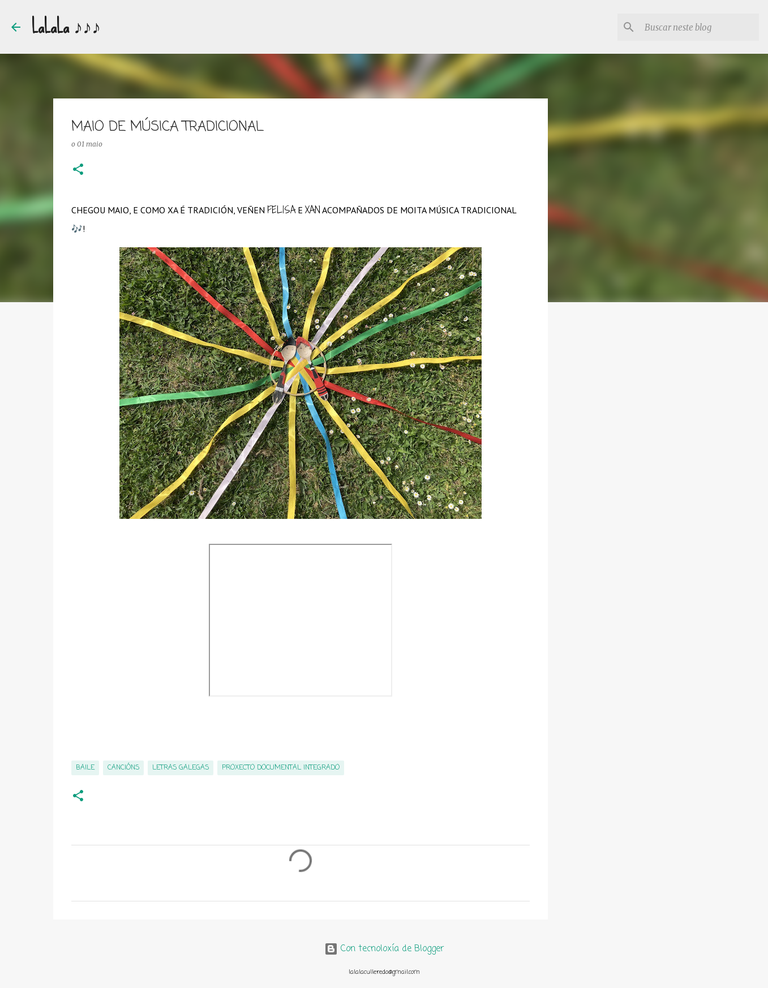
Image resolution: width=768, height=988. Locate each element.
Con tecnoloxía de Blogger (384, 949)
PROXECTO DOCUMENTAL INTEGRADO (281, 768)
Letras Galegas (180, 768)
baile (85, 768)
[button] (78, 170)
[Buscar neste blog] (699, 27)
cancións (123, 768)
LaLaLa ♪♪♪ (66, 27)
